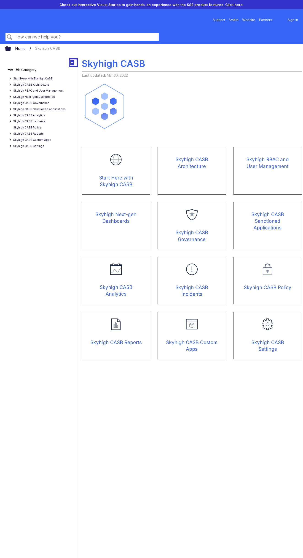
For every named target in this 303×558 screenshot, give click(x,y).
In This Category (23, 70)
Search (9, 37)
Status (234, 20)
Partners (265, 20)
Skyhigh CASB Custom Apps (32, 140)
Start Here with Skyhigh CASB (33, 78)
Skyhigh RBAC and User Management (38, 90)
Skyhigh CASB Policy (27, 127)
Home (21, 48)
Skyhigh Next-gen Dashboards (34, 96)
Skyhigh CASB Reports (28, 133)
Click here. (234, 5)
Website (248, 20)
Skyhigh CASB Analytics (29, 115)
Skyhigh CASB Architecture (31, 84)
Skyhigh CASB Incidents (29, 121)
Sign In (293, 20)
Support (219, 20)
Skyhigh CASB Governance (31, 103)
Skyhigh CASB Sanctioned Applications (39, 109)
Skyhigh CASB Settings (28, 146)
